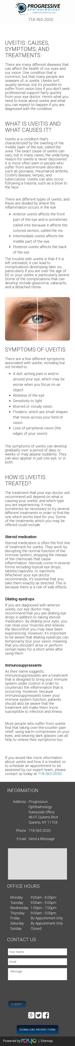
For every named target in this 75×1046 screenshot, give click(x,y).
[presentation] (38, 991)
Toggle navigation (4, 5)
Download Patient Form (37, 1029)
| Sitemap (45, 1041)
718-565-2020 (40, 19)
